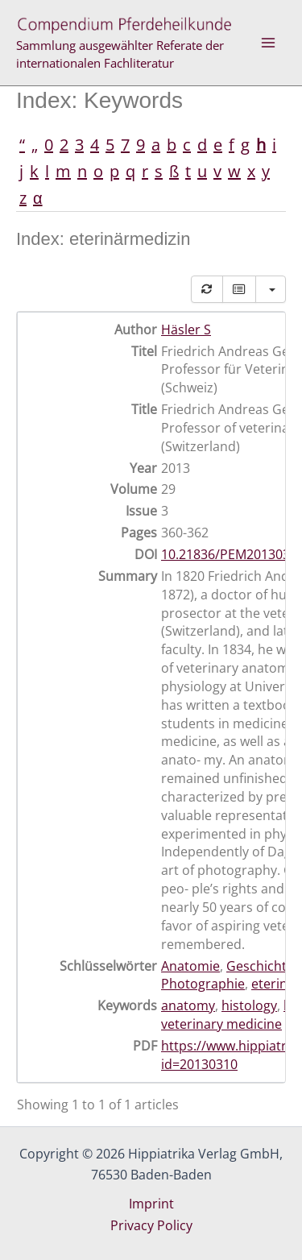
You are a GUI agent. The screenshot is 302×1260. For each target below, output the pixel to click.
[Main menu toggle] (268, 42)
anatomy (188, 1005)
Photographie (203, 984)
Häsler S (186, 329)
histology (249, 1005)
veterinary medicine (221, 1024)
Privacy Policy (151, 1225)
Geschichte (260, 966)
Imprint (151, 1203)
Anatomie (190, 966)
